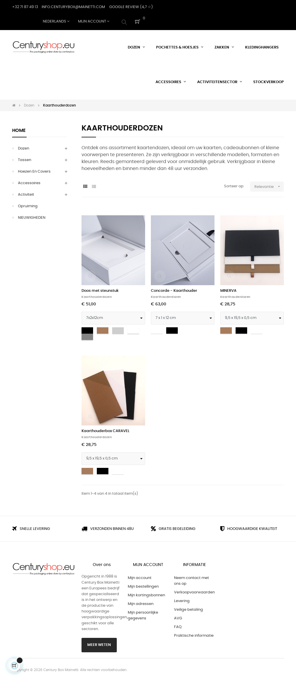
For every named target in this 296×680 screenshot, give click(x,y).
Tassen (24, 158)
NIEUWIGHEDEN (31, 216)
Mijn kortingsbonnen (146, 594)
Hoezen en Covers (34, 170)
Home (19, 129)
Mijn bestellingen (143, 585)
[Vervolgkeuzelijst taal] (56, 21)
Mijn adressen (140, 603)
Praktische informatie (194, 634)
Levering (182, 600)
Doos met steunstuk (100, 289)
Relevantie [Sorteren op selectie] (269, 185)
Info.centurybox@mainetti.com (73, 7)
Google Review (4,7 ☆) (131, 7)
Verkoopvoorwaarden (194, 591)
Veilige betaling (188, 608)
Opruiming (28, 205)
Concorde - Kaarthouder (174, 289)
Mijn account (139, 577)
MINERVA (228, 289)
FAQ (178, 626)
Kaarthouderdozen (97, 295)
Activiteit (26, 193)
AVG (178, 617)
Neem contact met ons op (191, 579)
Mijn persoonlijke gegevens (143, 614)
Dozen (23, 147)
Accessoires (29, 182)
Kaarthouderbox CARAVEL (106, 430)
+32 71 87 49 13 (25, 7)
